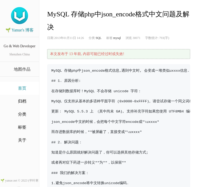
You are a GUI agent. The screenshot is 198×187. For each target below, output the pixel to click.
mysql (117, 38)
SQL (99, 38)
